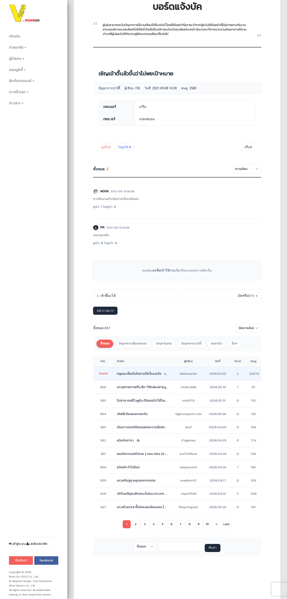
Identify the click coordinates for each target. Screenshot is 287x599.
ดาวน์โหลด (17, 91)
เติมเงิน (14, 36)
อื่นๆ (234, 343)
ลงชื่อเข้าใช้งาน (164, 270)
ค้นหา (213, 548)
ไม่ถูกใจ (124, 147)
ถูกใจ (106, 147)
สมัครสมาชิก (36, 543)
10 (207, 524)
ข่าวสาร (15, 103)
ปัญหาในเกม (164, 343)
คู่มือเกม (15, 58)
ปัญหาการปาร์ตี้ (191, 343)
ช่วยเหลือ (16, 47)
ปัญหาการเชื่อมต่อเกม (133, 343)
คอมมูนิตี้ (16, 69)
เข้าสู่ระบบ (17, 543)
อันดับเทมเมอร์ (20, 80)
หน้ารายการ (105, 310)
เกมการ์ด (216, 343)
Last (226, 524)
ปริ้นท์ (248, 147)
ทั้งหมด (104, 343)
